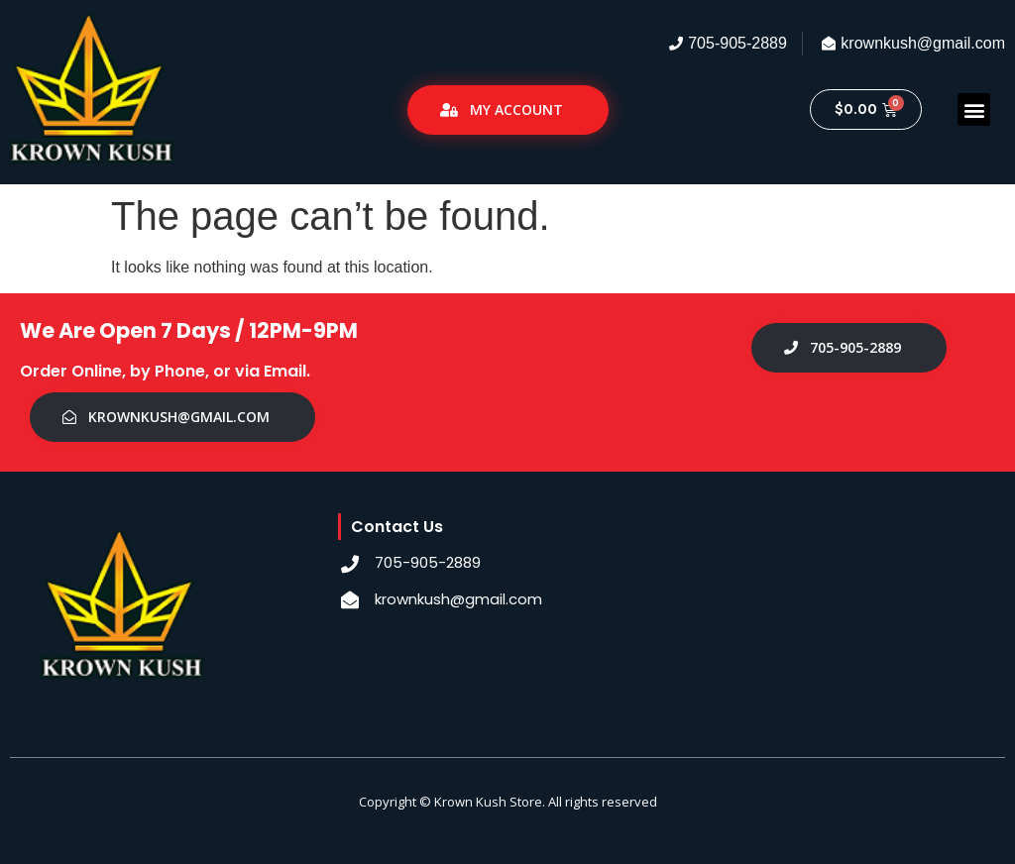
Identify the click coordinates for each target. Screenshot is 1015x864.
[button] (974, 109)
